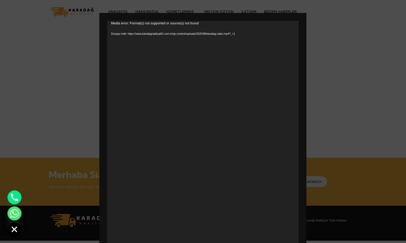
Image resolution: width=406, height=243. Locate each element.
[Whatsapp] (14, 213)
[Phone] (14, 197)
